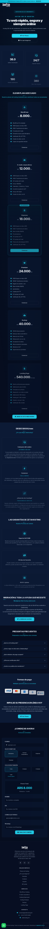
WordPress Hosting (24, 892)
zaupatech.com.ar (40, 925)
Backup (24, 903)
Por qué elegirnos (24, 40)
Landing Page (24, 905)
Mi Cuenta (24, 884)
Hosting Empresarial (24, 897)
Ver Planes (24, 36)
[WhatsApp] (28, 863)
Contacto (24, 879)
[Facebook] (20, 863)
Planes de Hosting (24, 871)
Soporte (24, 882)
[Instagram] (24, 863)
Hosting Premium (24, 900)
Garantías (24, 877)
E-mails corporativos (24, 895)
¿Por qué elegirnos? (24, 874)
